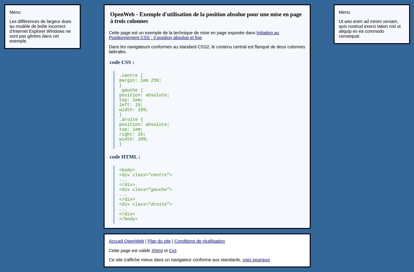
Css (173, 250)
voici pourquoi (256, 259)
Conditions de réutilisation (199, 241)
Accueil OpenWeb (126, 241)
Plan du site (159, 241)
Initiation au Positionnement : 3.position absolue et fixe (194, 35)
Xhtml (157, 250)
